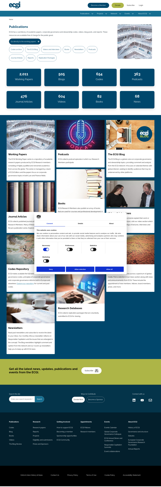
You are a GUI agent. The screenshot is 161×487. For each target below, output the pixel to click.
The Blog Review (15, 445)
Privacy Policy (72, 476)
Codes (11, 428)
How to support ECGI (65, 428)
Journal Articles (17, 58)
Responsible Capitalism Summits (113, 446)
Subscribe (131, 5)
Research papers (39, 428)
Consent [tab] (50, 229)
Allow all (110, 263)
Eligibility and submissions (43, 440)
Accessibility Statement (132, 476)
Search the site (14, 394)
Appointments (86, 422)
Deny (51, 263)
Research (36, 422)
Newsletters (79, 50)
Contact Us (55, 476)
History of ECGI (134, 428)
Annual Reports (134, 450)
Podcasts (92, 50)
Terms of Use (91, 476)
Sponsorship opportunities (67, 436)
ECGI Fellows (85, 428)
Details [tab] (80, 229)
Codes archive (16, 50)
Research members (87, 432)
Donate (117, 5)
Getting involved (63, 422)
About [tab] (111, 229)
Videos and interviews (51, 50)
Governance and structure (138, 432)
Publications (84, 14)
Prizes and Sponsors (40, 445)
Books (67, 50)
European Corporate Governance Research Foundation (136, 443)
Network (114, 14)
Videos (11, 440)
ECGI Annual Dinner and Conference (113, 440)
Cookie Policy (110, 476)
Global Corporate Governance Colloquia (112, 433)
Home (11, 19)
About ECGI (142, 14)
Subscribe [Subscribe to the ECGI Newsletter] (91, 371)
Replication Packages (47, 58)
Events (127, 14)
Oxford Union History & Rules (31, 476)
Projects (100, 14)
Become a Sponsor (95, 400)
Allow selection (80, 263)
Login (141, 5)
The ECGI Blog (32, 50)
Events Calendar (110, 428)
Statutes (131, 436)
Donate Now (78, 400)
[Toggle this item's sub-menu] (92, 13)
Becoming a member (65, 432)
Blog (11, 432)
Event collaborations (112, 452)
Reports (31, 58)
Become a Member (98, 5)
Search (148, 5)
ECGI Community (63, 440)
